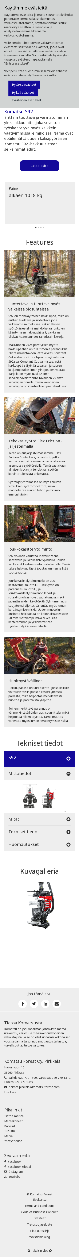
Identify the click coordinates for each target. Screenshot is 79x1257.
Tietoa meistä (14, 1116)
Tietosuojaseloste (39, 1224)
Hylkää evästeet (23, 92)
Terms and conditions (39, 1206)
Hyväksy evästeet (24, 84)
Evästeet (39, 1218)
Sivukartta (40, 1200)
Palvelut (9, 1126)
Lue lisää (10, 1092)
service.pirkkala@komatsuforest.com (34, 1087)
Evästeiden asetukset (26, 100)
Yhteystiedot (13, 1141)
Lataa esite (39, 166)
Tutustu (9, 1131)
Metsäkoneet (13, 1121)
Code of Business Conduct (39, 1212)
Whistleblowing (39, 1237)
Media (8, 1136)
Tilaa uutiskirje (40, 1231)
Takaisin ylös (39, 1251)
